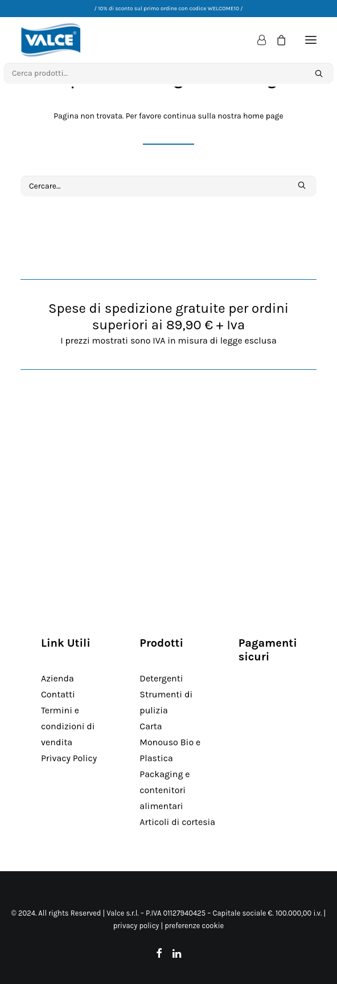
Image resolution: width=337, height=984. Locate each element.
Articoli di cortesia (177, 821)
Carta (150, 726)
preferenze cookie (194, 925)
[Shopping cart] (276, 40)
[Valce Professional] (50, 40)
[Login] (256, 40)
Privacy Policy (69, 758)
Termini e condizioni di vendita (67, 726)
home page (263, 116)
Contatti (58, 694)
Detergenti (161, 678)
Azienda (57, 678)
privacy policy (136, 925)
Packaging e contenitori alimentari (164, 790)
